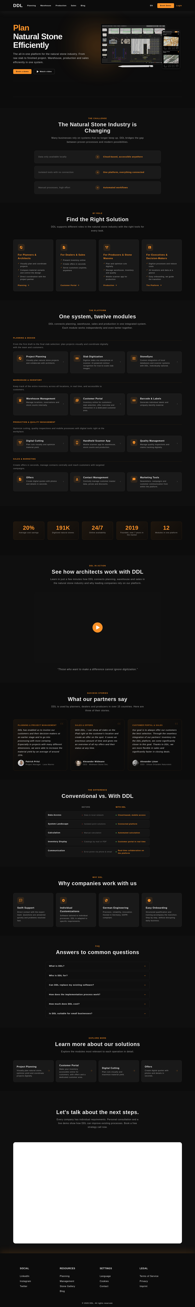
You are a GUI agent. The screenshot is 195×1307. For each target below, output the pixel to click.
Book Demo (165, 5)
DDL (18, 5)
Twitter (23, 1286)
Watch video (44, 71)
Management (67, 1281)
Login (179, 5)
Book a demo (22, 71)
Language (105, 1276)
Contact (104, 1286)
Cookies (104, 1281)
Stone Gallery (67, 1286)
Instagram (25, 1281)
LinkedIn (24, 1276)
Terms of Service (149, 1276)
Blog (62, 1291)
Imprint (143, 1286)
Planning (65, 1276)
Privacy (144, 1281)
